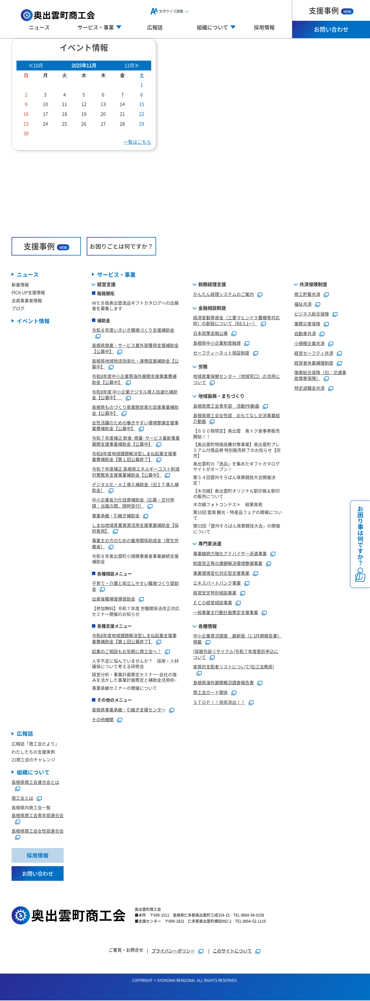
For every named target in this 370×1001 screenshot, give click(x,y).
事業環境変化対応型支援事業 (221, 573)
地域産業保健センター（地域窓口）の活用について (236, 379)
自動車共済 (305, 333)
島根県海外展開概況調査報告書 (223, 682)
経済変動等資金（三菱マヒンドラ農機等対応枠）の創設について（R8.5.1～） (236, 320)
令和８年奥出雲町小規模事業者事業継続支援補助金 (135, 559)
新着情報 (20, 285)
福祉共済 (303, 304)
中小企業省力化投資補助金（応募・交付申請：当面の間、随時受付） (133, 503)
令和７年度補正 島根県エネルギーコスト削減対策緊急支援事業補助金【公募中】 (136, 472)
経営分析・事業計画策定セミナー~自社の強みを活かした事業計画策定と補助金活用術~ (134, 677)
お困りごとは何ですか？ (121, 246)
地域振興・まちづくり (221, 396)
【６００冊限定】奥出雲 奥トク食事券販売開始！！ (236, 434)
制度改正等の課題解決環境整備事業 (227, 563)
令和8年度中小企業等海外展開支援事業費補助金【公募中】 (134, 379)
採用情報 (264, 27)
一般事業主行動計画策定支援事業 (225, 612)
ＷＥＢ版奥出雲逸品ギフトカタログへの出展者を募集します (135, 306)
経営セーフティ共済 (313, 353)
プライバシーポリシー (173, 951)
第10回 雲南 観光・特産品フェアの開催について (237, 515)
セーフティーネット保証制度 (221, 353)
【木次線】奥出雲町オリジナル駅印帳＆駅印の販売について (236, 493)
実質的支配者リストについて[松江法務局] (233, 667)
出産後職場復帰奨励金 (113, 599)
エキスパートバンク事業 (217, 583)
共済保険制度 (313, 284)
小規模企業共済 (309, 343)
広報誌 (155, 27)
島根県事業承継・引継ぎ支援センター (129, 710)
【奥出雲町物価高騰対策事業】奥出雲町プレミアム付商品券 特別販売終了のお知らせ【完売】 (237, 450)
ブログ (18, 308)
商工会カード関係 (210, 692)
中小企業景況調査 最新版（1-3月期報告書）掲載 (237, 639)
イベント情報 (33, 321)
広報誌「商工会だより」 (35, 744)
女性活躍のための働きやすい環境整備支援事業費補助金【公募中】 (135, 426)
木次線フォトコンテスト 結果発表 (227, 504)
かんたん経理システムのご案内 (223, 294)
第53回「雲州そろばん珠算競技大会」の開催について (236, 529)
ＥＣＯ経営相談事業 (212, 603)
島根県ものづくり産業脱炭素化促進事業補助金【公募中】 (135, 410)
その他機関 (103, 720)
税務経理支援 (212, 284)
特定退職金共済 (309, 388)
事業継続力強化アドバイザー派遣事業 (230, 554)
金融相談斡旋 (212, 307)
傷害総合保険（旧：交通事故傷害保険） (320, 375)
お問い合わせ (331, 29)
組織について (33, 772)
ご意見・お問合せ (126, 950)
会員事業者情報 (27, 300)
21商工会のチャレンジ (33, 760)
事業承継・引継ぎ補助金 (116, 515)
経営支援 (106, 284)
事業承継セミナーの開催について (124, 688)
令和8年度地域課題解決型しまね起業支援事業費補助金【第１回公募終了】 (134, 456)
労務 (203, 366)
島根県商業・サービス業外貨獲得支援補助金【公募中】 (135, 348)
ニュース (39, 27)
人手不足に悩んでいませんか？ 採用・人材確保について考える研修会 (135, 664)
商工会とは (22, 798)
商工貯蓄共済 (307, 294)
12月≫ (132, 65)
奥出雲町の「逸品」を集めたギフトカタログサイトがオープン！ (236, 466)
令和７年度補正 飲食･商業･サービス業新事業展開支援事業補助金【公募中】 (136, 441)
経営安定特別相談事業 (214, 593)
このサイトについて (232, 951)
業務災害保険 (307, 323)
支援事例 (331, 10)
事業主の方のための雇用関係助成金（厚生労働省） (135, 544)
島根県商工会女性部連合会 (38, 831)
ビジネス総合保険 (311, 314)
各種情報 (207, 626)
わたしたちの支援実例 (33, 752)
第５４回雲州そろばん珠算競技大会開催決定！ (234, 480)
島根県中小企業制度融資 (217, 343)
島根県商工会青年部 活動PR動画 (226, 406)
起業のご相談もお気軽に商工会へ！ (126, 651)
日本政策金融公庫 (210, 333)
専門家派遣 (209, 543)
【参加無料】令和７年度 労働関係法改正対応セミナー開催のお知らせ (136, 611)
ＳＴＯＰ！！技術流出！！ (219, 702)
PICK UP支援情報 (28, 293)
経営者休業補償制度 (313, 363)
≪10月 (36, 65)
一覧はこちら (137, 141)
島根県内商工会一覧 (31, 808)
